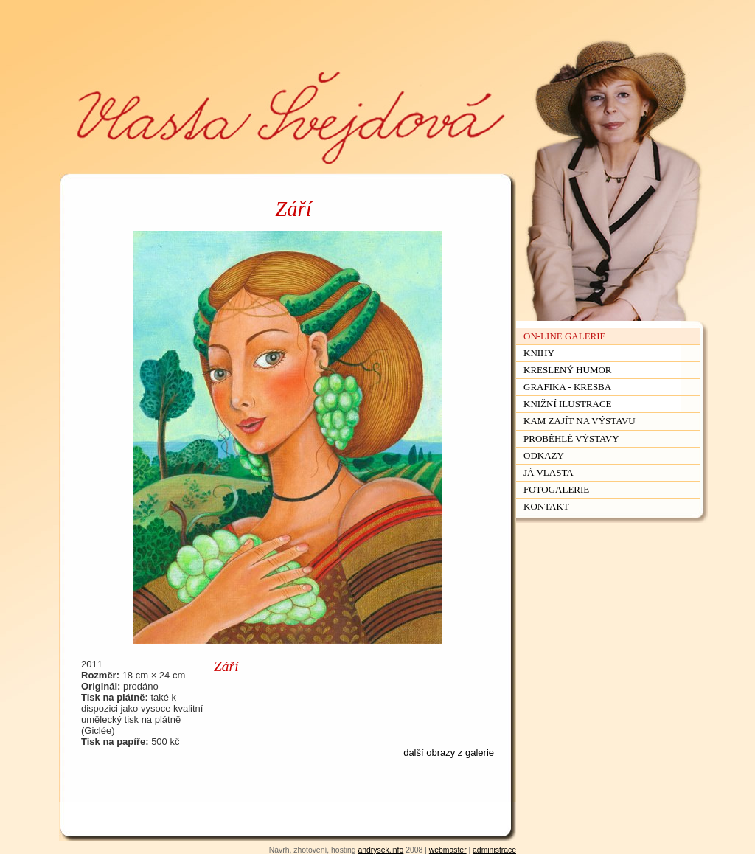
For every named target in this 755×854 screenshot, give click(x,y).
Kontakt (546, 506)
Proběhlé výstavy (571, 438)
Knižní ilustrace (567, 403)
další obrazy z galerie (448, 752)
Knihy (538, 352)
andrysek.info (380, 850)
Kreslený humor (567, 369)
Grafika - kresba (567, 386)
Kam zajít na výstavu (579, 420)
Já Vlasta (548, 472)
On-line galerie (564, 335)
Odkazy (543, 455)
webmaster (448, 850)
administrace (494, 850)
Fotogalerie (556, 489)
